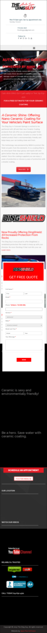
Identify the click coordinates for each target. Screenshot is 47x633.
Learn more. (6, 250)
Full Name (9, 289)
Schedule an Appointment (23, 470)
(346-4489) (26, 93)
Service (8, 313)
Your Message (11, 337)
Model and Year (11, 329)
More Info (23, 169)
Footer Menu (23, 479)
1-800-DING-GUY (13, 93)
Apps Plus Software (28, 631)
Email (8, 297)
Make (8, 321)
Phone (15, 305)
